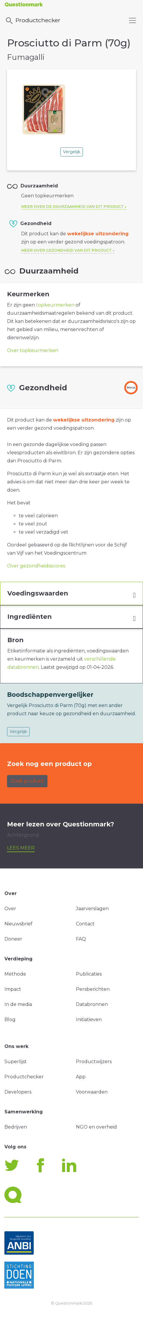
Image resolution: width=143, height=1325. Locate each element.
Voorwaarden (92, 1092)
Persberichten (93, 989)
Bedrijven (15, 1127)
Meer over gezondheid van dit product (66, 250)
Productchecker (32, 20)
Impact (12, 989)
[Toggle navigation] (132, 20)
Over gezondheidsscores (36, 566)
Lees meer (21, 848)
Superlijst (15, 1061)
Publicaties (89, 974)
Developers (17, 1092)
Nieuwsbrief (18, 924)
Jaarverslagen (92, 908)
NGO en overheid (96, 1127)
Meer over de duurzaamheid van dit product (72, 206)
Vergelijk (71, 151)
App (81, 1076)
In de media (18, 1004)
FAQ (81, 939)
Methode (15, 974)
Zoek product (27, 781)
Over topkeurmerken (32, 350)
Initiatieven (89, 1019)
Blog (10, 1019)
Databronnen (92, 1004)
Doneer (13, 939)
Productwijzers (94, 1061)
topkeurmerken (55, 305)
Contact (85, 924)
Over (10, 908)
